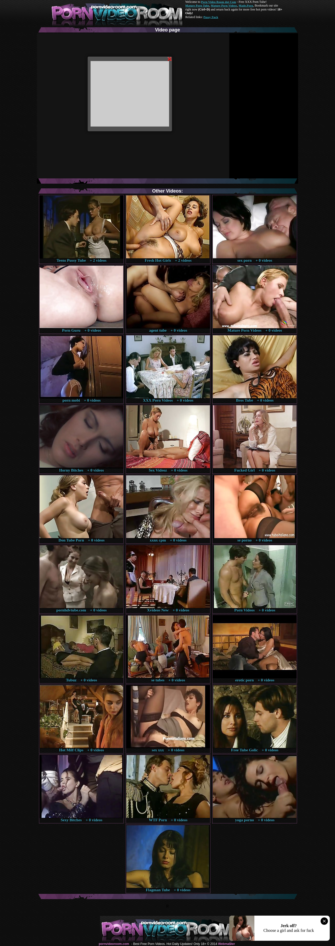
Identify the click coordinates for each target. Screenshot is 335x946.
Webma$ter (226, 944)
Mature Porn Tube (197, 5)
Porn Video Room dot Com (218, 1)
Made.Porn (246, 5)
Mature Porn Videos (224, 5)
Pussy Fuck (210, 17)
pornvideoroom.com (114, 944)
